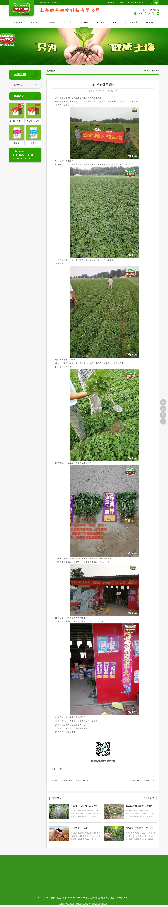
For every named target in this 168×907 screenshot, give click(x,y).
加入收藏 (131, 2)
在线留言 (140, 2)
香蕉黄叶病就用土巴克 (145, 780)
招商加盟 (101, 22)
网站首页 (18, 22)
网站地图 (111, 2)
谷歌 (121, 2)
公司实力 (117, 22)
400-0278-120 (163, 402)
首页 (148, 71)
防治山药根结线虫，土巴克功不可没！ (73, 780)
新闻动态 (68, 22)
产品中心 (51, 22)
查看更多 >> (148, 798)
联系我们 (150, 22)
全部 (60, 769)
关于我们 (34, 22)
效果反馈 (84, 24)
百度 (117, 2)
